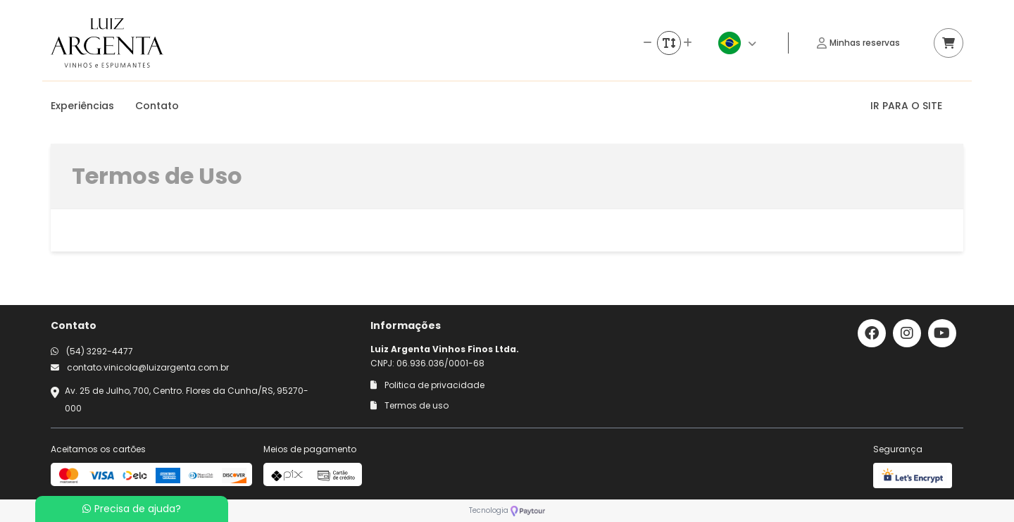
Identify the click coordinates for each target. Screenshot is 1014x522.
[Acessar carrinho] (948, 43)
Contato (157, 106)
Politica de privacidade (427, 385)
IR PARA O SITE (906, 106)
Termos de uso (409, 405)
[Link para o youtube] (942, 333)
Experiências (82, 106)
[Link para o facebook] (872, 333)
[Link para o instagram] (907, 333)
